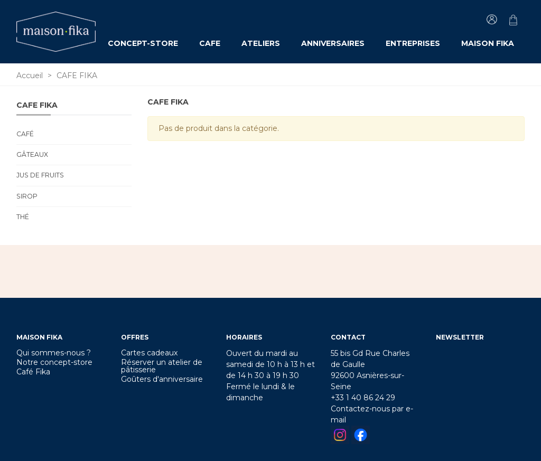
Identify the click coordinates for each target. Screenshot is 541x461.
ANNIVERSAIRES (333, 43)
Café (25, 134)
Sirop (27, 196)
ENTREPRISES (413, 43)
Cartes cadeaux (149, 352)
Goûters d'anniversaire (162, 379)
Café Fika (33, 372)
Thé (22, 217)
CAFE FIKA (37, 105)
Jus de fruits (40, 175)
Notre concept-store (54, 362)
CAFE (209, 43)
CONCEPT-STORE (143, 43)
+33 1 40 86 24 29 (363, 397)
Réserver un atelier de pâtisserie (161, 365)
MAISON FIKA (487, 43)
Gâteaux (32, 154)
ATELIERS (260, 43)
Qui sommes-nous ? (53, 352)
